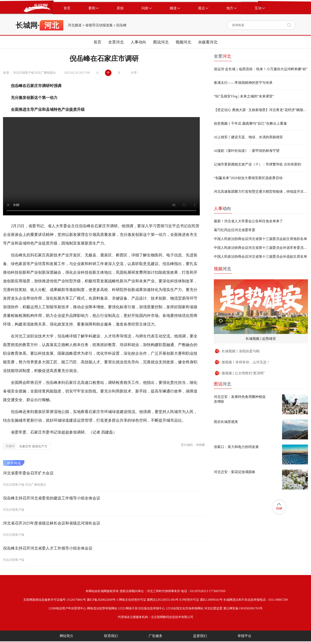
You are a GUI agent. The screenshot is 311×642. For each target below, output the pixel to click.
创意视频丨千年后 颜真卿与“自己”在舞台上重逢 (250, 123)
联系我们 (111, 636)
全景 (222, 56)
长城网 (27, 25)
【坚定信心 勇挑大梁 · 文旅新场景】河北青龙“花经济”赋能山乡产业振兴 (261, 110)
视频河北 (183, 42)
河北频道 (75, 25)
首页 (97, 42)
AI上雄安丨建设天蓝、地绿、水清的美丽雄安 (248, 137)
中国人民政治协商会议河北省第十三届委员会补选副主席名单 (260, 256)
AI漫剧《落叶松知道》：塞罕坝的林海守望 (247, 151)
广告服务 (155, 636)
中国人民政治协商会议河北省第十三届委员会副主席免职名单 (260, 239)
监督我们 (200, 636)
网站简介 (66, 636)
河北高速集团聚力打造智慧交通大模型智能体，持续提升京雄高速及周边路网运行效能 (261, 191)
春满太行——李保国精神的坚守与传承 (243, 82)
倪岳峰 (121, 25)
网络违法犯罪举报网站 (102, 608)
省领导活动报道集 (99, 25)
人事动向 (138, 42)
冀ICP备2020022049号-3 (102, 599)
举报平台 (244, 636)
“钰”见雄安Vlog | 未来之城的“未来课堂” (244, 96)
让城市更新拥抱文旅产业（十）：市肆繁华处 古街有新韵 (257, 164)
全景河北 (116, 42)
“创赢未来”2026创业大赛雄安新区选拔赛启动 (248, 178)
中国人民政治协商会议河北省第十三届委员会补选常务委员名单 (261, 247)
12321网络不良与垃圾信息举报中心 (141, 608)
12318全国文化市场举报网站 (184, 608)
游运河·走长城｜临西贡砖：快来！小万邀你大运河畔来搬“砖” (261, 69)
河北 (222, 268)
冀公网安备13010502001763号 (243, 608)
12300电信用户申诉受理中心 (67, 608)
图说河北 (161, 42)
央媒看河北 (207, 42)
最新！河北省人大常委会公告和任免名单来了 (248, 221)
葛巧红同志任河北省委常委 (234, 230)
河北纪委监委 (213, 608)
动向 (222, 208)
